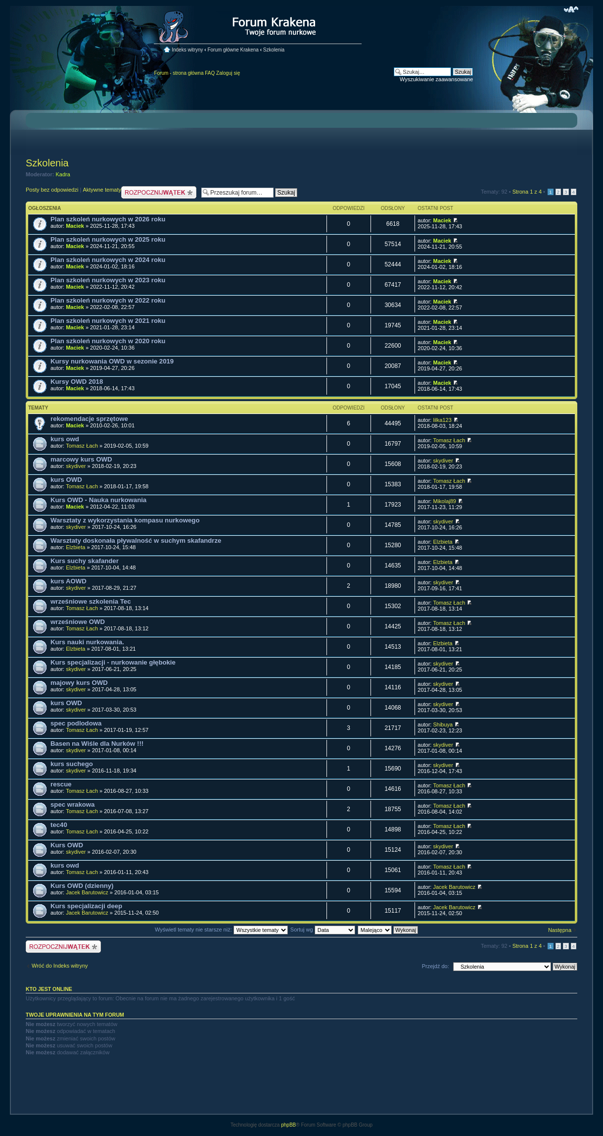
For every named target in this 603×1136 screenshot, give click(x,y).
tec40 (58, 824)
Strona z (527, 192)
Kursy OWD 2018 (76, 381)
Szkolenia (273, 49)
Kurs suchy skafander (84, 561)
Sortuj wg (322, 929)
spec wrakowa (72, 804)
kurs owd (64, 439)
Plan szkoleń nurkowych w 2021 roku (107, 320)
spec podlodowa (75, 723)
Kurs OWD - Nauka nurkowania (98, 500)
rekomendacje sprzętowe (89, 418)
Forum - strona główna (178, 73)
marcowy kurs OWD (81, 459)
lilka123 (442, 420)
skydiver (76, 466)
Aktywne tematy (102, 190)
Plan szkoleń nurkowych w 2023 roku (107, 280)
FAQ (210, 73)
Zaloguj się (228, 73)
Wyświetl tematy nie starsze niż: (221, 929)
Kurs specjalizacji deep (86, 906)
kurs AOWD (68, 581)
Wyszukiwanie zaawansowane (436, 79)
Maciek (75, 226)
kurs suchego (71, 764)
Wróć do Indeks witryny (60, 966)
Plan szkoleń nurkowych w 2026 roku (107, 219)
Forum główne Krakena (232, 49)
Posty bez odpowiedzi (52, 190)
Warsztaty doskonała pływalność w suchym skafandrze (135, 540)
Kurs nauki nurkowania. (87, 642)
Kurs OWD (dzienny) (81, 885)
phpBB (288, 1125)
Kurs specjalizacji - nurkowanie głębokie (113, 662)
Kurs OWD (66, 845)
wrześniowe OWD (77, 621)
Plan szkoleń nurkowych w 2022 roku (107, 300)
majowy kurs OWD (79, 682)
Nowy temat (158, 192)
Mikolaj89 (444, 501)
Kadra (63, 174)
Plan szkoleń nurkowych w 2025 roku (107, 239)
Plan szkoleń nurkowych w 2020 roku (107, 341)
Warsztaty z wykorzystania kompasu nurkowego (124, 520)
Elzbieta (75, 547)
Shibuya (443, 724)
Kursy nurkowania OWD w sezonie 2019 (112, 361)
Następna (559, 930)
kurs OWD (66, 479)
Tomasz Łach (82, 446)
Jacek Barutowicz (87, 892)
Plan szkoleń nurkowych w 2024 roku (107, 259)
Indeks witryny (187, 49)
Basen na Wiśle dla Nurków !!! (96, 743)
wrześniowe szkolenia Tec (90, 601)
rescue (61, 784)
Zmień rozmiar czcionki (571, 9)
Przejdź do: (435, 966)
